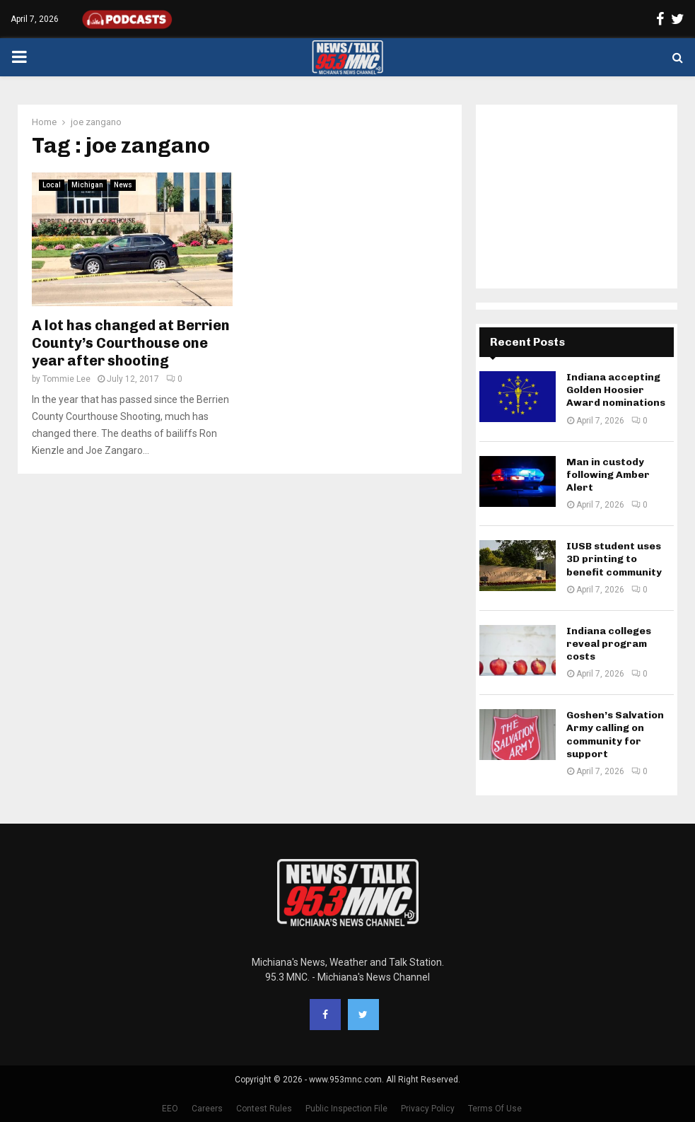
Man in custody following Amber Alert (608, 474)
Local (51, 185)
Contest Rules (264, 1109)
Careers (207, 1109)
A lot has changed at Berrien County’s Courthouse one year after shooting (131, 343)
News (123, 185)
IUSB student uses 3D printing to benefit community (614, 559)
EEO (170, 1109)
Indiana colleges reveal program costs (608, 643)
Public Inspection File (346, 1109)
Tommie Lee (66, 379)
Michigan (87, 185)
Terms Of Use (495, 1109)
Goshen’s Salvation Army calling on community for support (615, 734)
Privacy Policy (428, 1109)
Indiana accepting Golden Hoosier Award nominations (615, 390)
